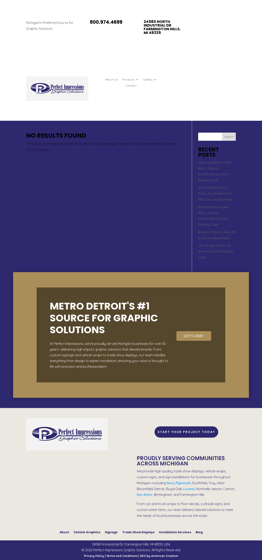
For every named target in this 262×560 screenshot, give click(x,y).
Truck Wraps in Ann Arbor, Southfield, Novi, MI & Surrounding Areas (215, 193)
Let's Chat (194, 336)
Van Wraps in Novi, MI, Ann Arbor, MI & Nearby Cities (215, 251)
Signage (111, 532)
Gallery (147, 79)
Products (128, 79)
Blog (199, 532)
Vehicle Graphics (87, 532)
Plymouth (183, 483)
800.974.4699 (106, 22)
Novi (170, 483)
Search (229, 137)
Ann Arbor (144, 495)
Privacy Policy (94, 556)
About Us (111, 79)
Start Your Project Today (186, 432)
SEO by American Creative (159, 556)
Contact (131, 85)
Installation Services (175, 532)
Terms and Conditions (122, 556)
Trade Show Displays (138, 532)
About (64, 532)
